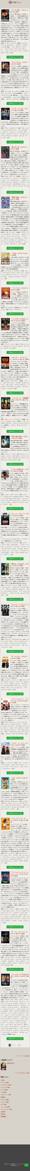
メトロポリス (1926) (16, 323)
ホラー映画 (3, 1104)
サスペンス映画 (5, 1099)
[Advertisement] (15, 1131)
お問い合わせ (7, 1164)
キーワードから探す (23, 1056)
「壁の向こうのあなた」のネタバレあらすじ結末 (19, 565)
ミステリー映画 (5, 1102)
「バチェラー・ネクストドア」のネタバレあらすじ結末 (19, 358)
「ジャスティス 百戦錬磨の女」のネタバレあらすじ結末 (19, 399)
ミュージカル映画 (5, 1107)
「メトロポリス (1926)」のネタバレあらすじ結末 (19, 320)
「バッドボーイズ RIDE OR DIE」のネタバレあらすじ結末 (19, 976)
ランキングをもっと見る (22, 1073)
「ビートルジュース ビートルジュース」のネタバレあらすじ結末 (19, 874)
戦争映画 (3, 1114)
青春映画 (3, 1097)
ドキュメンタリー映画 (6, 1109)
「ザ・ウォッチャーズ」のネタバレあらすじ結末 (19, 933)
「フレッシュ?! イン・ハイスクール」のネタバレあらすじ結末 (19, 700)
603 (19, 1045)
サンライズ (14, 292)
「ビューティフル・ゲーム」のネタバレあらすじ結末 (19, 820)
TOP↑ (26, 1165)
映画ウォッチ (15, 2)
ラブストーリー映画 (6, 1094)
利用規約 (13, 1164)
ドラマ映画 (3, 1092)
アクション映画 (5, 1082)
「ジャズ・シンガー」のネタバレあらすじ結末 (19, 109)
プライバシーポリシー (21, 1164)
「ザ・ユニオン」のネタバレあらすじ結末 (18, 657)
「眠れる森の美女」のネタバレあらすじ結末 (19, 437)
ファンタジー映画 (5, 1087)
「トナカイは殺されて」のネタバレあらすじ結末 (19, 470)
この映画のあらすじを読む (15, 57)
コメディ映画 (4, 1090)
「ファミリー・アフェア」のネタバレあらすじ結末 (19, 605)
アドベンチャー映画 (6, 1085)
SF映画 (2, 1080)
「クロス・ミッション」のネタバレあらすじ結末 (19, 744)
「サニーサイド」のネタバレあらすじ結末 (19, 63)
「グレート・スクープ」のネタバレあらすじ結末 (19, 514)
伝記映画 (3, 1111)
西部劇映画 (3, 1116)
